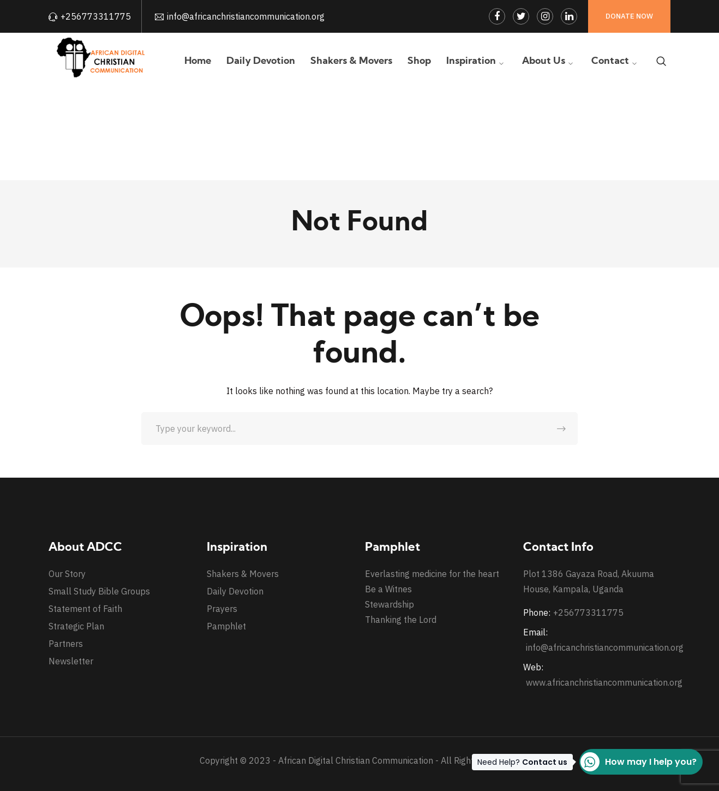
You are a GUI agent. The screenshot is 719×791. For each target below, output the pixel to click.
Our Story (67, 573)
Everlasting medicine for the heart (432, 573)
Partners (66, 643)
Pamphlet (226, 626)
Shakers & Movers (243, 573)
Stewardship (389, 604)
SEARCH (561, 428)
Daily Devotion (235, 591)
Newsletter (71, 661)
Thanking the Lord (400, 619)
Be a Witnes (388, 589)
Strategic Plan (76, 626)
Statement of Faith (85, 608)
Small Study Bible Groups (99, 591)
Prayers (222, 608)
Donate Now (629, 16)
